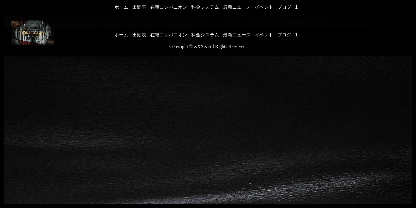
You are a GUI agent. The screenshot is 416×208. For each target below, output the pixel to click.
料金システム (205, 7)
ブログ (284, 7)
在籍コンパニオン (168, 7)
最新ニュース (237, 7)
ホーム (121, 7)
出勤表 (139, 7)
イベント (264, 7)
